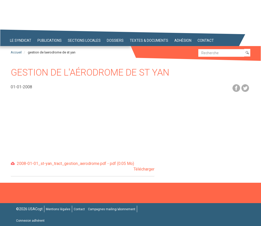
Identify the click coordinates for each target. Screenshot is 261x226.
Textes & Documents (149, 40)
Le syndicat (20, 40)
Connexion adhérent (30, 220)
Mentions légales (58, 209)
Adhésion (182, 40)
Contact (206, 40)
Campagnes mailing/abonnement (111, 209)
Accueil (16, 52)
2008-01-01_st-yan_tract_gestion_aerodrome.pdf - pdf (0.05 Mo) (85, 167)
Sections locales (84, 40)
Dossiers (115, 40)
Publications (49, 40)
